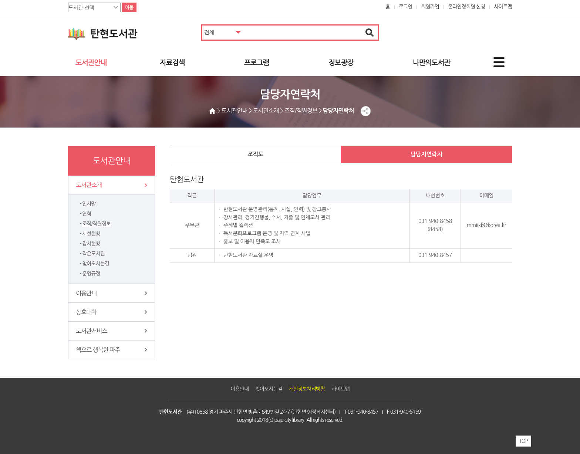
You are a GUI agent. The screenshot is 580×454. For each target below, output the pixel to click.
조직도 (255, 154)
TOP (523, 441)
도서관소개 (89, 185)
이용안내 (86, 293)
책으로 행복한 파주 (98, 350)
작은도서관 (93, 253)
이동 (129, 7)
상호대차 (86, 312)
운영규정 (91, 273)
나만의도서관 (431, 62)
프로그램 (256, 62)
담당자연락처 (426, 154)
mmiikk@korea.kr (486, 225)
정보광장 (340, 62)
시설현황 (91, 233)
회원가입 (430, 6)
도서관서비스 (91, 331)
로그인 (405, 6)
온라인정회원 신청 (466, 6)
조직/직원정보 (96, 223)
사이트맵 (503, 6)
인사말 (89, 203)
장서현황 (91, 243)
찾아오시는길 (95, 263)
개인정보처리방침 (307, 389)
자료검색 (172, 62)
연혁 (86, 213)
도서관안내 (91, 62)
